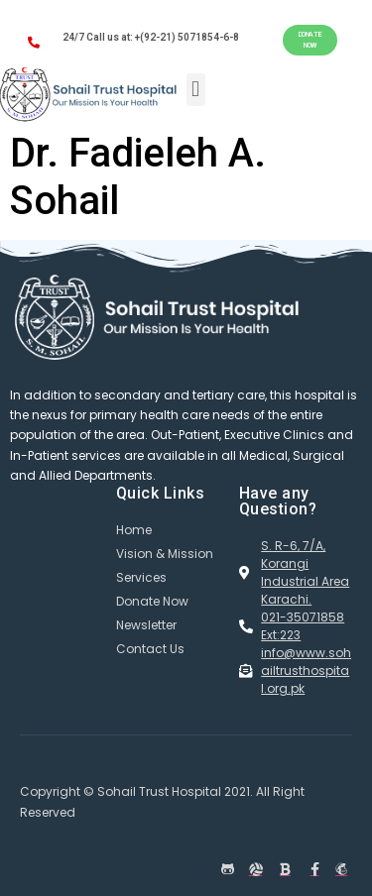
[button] (310, 40)
